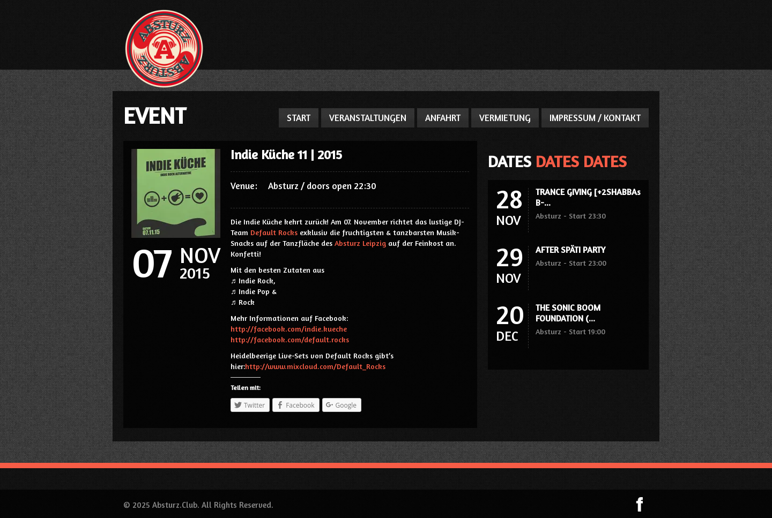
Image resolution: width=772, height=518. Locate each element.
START (298, 117)
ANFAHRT (443, 117)
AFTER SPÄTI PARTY (570, 249)
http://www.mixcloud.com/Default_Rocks (315, 366)
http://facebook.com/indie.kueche (289, 328)
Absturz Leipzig (360, 242)
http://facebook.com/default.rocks (290, 339)
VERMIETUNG (505, 117)
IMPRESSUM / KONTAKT (595, 117)
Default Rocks (274, 232)
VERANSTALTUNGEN (367, 117)
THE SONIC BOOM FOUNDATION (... (568, 313)
